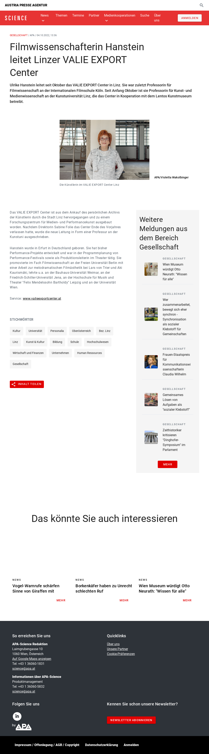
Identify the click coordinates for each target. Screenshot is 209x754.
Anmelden (131, 745)
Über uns (113, 644)
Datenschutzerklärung (101, 745)
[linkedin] (18, 718)
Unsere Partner (117, 649)
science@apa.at (23, 669)
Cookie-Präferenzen (121, 654)
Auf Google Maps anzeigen (31, 659)
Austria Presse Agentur (26, 5)
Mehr (167, 464)
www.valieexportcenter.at (42, 298)
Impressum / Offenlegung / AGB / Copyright (47, 745)
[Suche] (201, 5)
